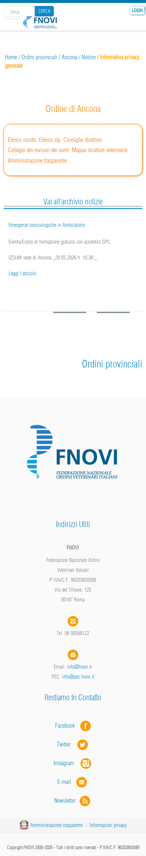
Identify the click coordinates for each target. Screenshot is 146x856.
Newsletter (72, 800)
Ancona (69, 57)
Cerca (44, 11)
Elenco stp (49, 140)
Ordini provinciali (39, 57)
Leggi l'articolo (22, 273)
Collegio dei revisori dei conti (38, 150)
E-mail (64, 782)
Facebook (67, 725)
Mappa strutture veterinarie (100, 150)
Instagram (73, 763)
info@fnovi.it (79, 666)
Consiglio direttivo (82, 140)
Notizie (89, 57)
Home (11, 57)
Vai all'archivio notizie (73, 201)
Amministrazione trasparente (37, 160)
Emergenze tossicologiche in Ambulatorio (47, 225)
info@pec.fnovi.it (78, 676)
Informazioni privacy (108, 825)
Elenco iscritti (22, 140)
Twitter (73, 744)
